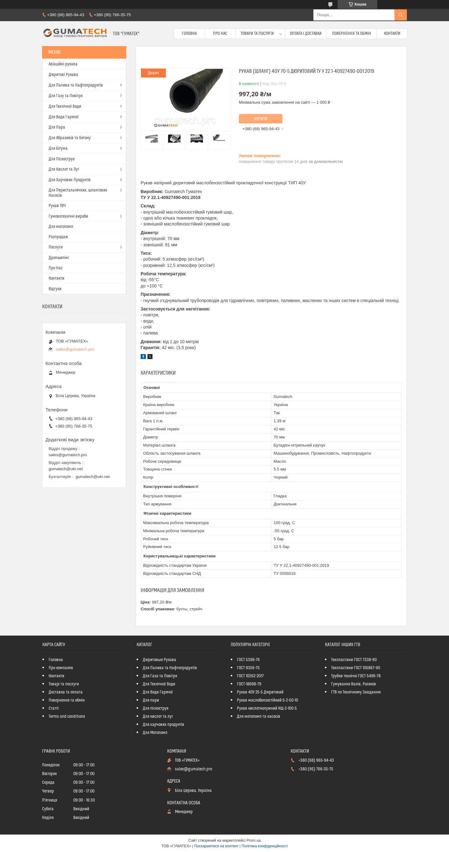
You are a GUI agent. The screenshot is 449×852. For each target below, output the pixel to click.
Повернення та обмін (351, 33)
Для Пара (57, 127)
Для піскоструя (155, 708)
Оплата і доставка (306, 33)
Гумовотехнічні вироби (68, 216)
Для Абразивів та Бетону (70, 137)
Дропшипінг (59, 257)
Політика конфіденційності (265, 846)
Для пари (151, 700)
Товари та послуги (257, 33)
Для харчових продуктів (163, 724)
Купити (260, 118)
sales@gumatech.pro (75, 349)
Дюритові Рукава (63, 74)
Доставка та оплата (66, 692)
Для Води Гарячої (64, 117)
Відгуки (55, 288)
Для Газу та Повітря (66, 95)
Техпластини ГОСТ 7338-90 (354, 659)
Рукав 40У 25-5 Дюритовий (260, 692)
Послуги (56, 247)
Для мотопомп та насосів (258, 716)
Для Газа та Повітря (160, 676)
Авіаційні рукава (63, 64)
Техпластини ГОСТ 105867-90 (355, 667)
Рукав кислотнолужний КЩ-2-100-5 (267, 708)
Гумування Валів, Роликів (353, 684)
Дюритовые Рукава (159, 659)
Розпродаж (58, 236)
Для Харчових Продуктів (70, 180)
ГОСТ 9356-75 (248, 667)
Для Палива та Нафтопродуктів (76, 85)
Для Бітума (58, 148)
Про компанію (61, 667)
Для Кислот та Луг (64, 169)
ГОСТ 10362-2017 (250, 676)
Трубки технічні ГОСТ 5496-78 (356, 676)
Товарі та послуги (64, 684)
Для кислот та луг (158, 716)
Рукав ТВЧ (57, 205)
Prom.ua (254, 840)
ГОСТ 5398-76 (248, 659)
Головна (189, 33)
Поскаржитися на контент (216, 846)
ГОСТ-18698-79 (249, 684)
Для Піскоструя (62, 159)
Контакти (392, 33)
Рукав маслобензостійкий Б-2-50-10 (267, 700)
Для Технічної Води (65, 106)
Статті (54, 708)
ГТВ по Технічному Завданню (356, 692)
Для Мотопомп (155, 732)
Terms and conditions (67, 716)
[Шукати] (400, 15)
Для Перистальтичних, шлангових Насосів (78, 193)
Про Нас (220, 33)
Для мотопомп (61, 226)
